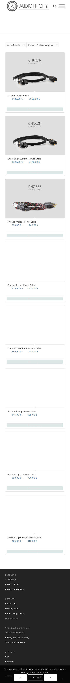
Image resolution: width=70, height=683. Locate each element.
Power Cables (11, 584)
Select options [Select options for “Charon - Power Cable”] (35, 109)
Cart (7, 656)
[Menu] (60, 6)
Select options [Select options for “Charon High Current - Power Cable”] (35, 172)
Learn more (35, 677)
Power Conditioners (14, 589)
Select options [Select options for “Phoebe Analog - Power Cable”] (35, 235)
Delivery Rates (12, 608)
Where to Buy (11, 618)
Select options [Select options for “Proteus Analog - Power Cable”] (35, 425)
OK (20, 677)
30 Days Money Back (15, 632)
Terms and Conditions (15, 642)
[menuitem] (53, 6)
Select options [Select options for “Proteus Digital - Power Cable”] (35, 488)
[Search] (53, 6)
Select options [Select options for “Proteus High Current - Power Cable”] (35, 551)
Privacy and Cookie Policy (17, 637)
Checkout (9, 661)
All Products (10, 579)
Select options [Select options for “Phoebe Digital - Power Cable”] (35, 298)
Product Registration (14, 613)
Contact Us (10, 603)
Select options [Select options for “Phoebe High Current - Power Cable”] (35, 361)
